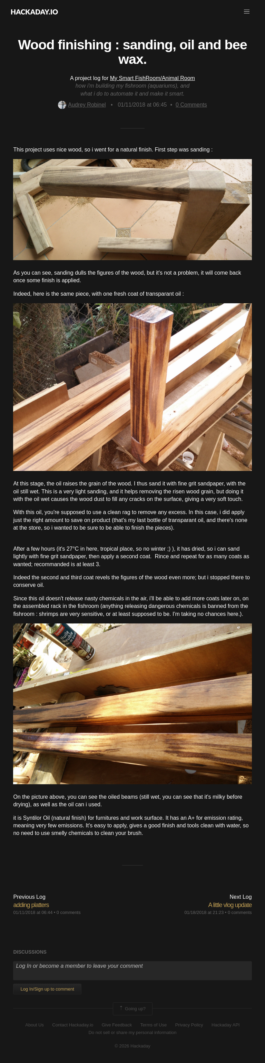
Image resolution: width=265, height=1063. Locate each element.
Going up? (132, 1009)
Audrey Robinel (82, 105)
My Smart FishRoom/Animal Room (152, 78)
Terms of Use (153, 1024)
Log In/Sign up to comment (47, 989)
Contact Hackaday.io (72, 1024)
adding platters (31, 905)
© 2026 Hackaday (132, 1046)
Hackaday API (226, 1024)
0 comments (69, 912)
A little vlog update (230, 905)
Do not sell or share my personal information (132, 1032)
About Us (34, 1024)
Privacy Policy (189, 1024)
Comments (191, 105)
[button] (246, 11)
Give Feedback (117, 1024)
